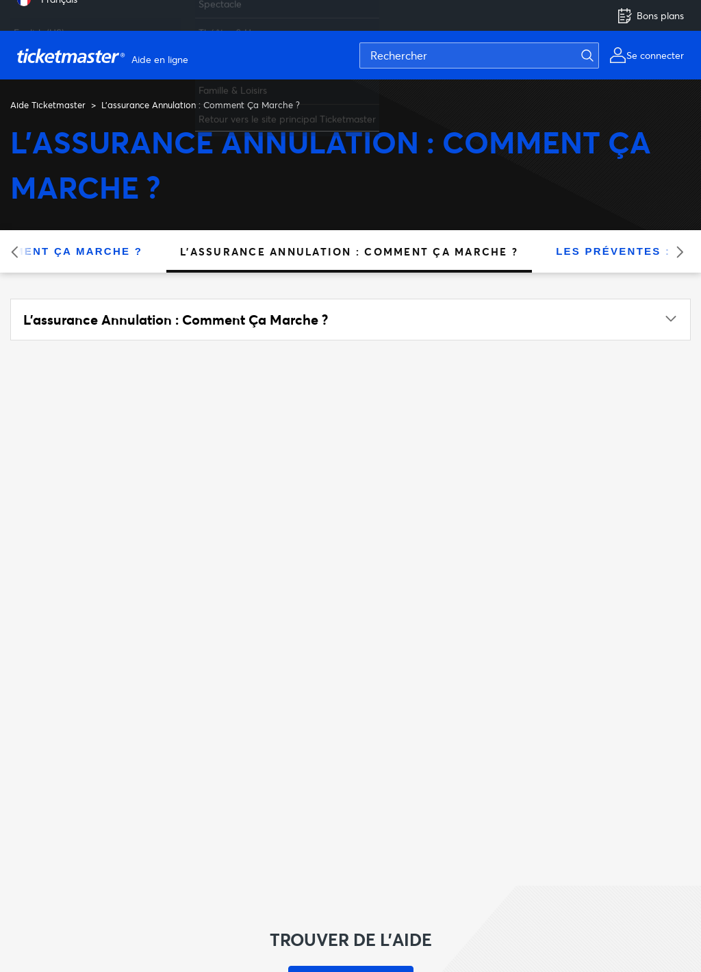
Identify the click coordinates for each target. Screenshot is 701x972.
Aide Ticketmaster (48, 105)
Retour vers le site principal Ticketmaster (287, 113)
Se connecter (655, 55)
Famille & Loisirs (233, 84)
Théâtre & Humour (239, 27)
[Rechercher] (479, 55)
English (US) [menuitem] (39, 27)
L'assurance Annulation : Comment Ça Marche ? (349, 251)
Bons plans (650, 16)
